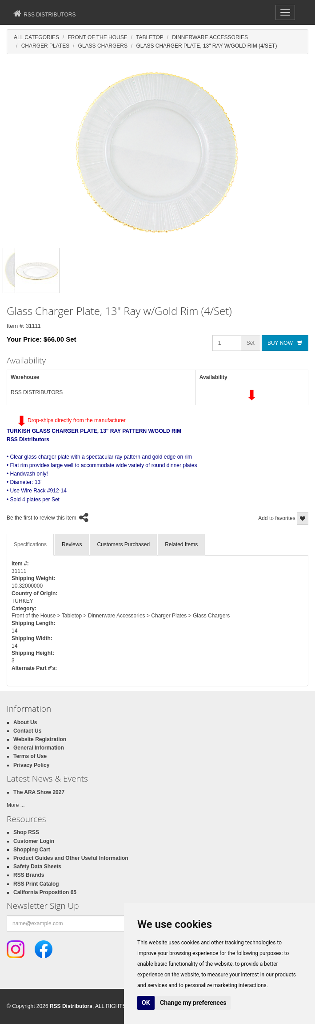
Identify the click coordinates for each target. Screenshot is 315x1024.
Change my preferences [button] (193, 1002)
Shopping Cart (31, 850)
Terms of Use (30, 756)
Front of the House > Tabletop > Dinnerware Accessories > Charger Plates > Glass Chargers (121, 616)
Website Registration (39, 739)
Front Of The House (97, 37)
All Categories (36, 37)
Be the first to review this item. (42, 518)
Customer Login (33, 841)
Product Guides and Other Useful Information (70, 858)
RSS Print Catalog (36, 884)
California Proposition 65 (44, 892)
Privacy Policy (31, 765)
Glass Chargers (103, 46)
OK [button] (146, 1002)
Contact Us (27, 731)
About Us (25, 722)
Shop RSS (26, 832)
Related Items (181, 544)
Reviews (72, 544)
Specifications (30, 544)
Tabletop (149, 37)
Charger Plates (45, 46)
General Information (38, 748)
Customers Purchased (123, 544)
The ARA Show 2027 (38, 792)
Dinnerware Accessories (210, 37)
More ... (16, 805)
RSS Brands (28, 875)
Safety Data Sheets (37, 866)
